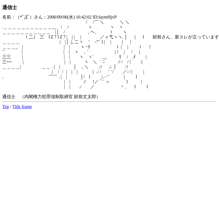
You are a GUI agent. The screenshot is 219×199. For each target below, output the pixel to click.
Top (5, 106)
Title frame (22, 106)
